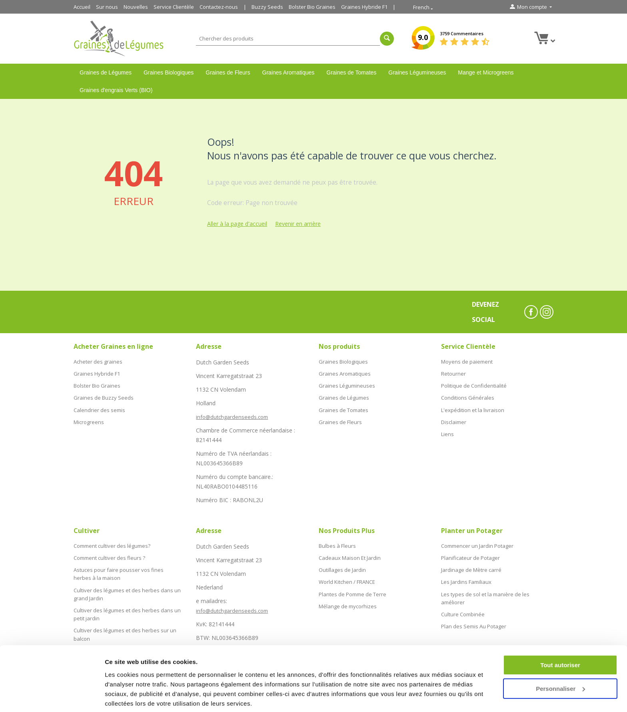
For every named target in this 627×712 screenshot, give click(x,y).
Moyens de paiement (467, 361)
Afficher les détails (132, 696)
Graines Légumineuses (417, 72)
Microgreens (89, 417)
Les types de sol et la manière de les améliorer (485, 594)
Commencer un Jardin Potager (477, 545)
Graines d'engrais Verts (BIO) (116, 90)
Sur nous (107, 6)
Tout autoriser (560, 636)
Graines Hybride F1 (364, 6)
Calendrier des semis (99, 406)
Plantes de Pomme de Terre (352, 590)
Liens (447, 428)
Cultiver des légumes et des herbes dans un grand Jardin (127, 590)
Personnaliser (560, 659)
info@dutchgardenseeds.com (232, 416)
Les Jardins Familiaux (466, 579)
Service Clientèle (174, 6)
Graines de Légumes (106, 72)
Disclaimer (453, 417)
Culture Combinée (463, 609)
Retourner (453, 372)
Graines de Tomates (351, 72)
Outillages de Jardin (342, 567)
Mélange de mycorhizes (348, 601)
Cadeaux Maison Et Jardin (350, 556)
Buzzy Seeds (267, 6)
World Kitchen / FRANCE (347, 579)
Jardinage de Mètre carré (471, 567)
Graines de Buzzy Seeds (104, 394)
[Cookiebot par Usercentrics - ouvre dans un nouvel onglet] (52, 696)
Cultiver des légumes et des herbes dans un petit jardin (127, 608)
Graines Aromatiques (288, 72)
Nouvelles (136, 6)
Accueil (82, 6)
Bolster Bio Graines (312, 6)
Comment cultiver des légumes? (112, 545)
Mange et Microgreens (485, 72)
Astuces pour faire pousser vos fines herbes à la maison (119, 571)
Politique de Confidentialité (474, 383)
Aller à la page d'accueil (237, 223)
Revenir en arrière (298, 223)
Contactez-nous (219, 6)
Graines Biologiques (169, 72)
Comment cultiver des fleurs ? (109, 556)
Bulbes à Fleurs (337, 545)
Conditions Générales (467, 394)
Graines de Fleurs (228, 72)
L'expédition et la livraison (472, 406)
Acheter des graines (98, 361)
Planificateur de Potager (470, 556)
